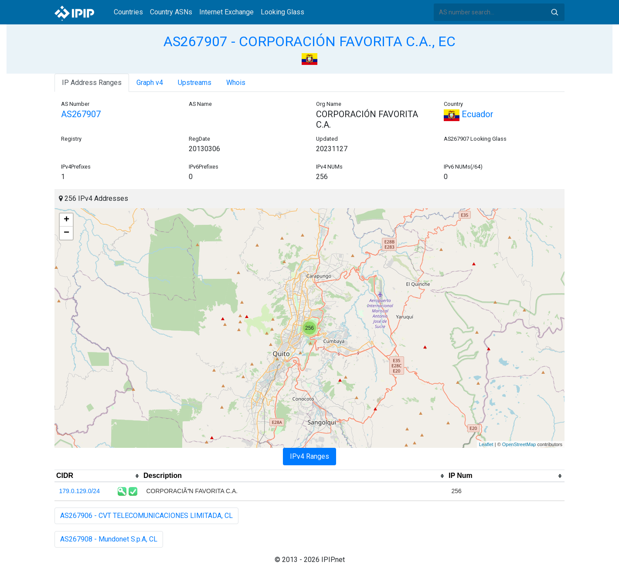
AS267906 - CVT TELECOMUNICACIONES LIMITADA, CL (146, 515)
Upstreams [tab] (194, 82)
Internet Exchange (226, 12)
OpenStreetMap (519, 444)
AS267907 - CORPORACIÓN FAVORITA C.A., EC (309, 41)
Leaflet (486, 444)
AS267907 (81, 114)
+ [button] (66, 220)
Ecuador (468, 114)
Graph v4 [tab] (149, 82)
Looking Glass (282, 12)
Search (554, 12)
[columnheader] (98, 476)
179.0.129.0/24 (79, 490)
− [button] (66, 233)
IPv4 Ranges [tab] (309, 456)
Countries (128, 12)
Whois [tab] (235, 82)
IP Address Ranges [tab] (92, 82)
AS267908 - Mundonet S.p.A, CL (108, 539)
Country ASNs (171, 12)
